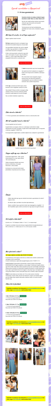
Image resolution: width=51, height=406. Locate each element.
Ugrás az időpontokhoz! (25, 63)
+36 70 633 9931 (17, 290)
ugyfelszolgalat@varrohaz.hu (34, 288)
